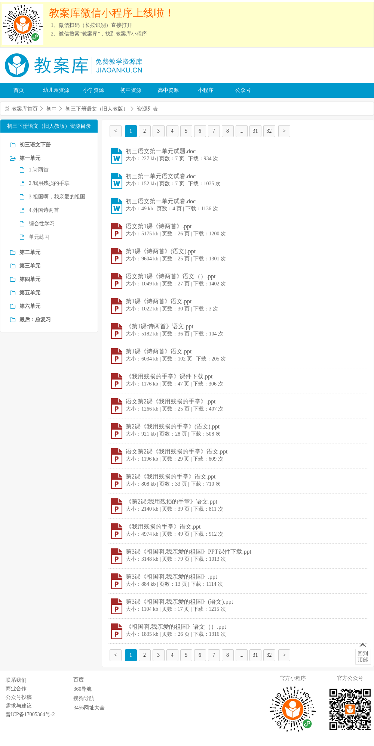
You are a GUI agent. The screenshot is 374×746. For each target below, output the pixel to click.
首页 (18, 90)
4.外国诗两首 (44, 210)
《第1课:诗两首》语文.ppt (159, 326)
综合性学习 (42, 223)
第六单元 (29, 306)
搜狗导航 (83, 698)
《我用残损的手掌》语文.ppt (163, 526)
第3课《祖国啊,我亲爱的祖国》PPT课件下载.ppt (188, 551)
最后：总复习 (35, 319)
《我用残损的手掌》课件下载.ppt (169, 376)
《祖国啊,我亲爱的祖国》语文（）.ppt (176, 626)
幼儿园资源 (56, 90)
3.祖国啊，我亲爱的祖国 (57, 196)
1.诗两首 (39, 170)
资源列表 (147, 109)
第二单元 (29, 252)
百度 (78, 679)
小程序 (206, 90)
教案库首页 (25, 109)
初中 (51, 109)
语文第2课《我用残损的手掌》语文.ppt (176, 451)
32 (269, 131)
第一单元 (29, 158)
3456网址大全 (89, 708)
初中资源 (130, 90)
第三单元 (29, 266)
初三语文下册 (35, 145)
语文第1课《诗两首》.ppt (158, 226)
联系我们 (16, 680)
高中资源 (168, 90)
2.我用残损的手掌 (49, 183)
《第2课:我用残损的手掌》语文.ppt (171, 501)
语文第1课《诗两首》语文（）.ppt (170, 276)
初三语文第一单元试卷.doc (161, 201)
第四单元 (29, 279)
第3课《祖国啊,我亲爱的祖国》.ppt (171, 576)
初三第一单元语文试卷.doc (161, 176)
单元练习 (39, 237)
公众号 (243, 90)
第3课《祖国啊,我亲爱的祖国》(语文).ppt (179, 601)
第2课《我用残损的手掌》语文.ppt (170, 476)
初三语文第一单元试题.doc (161, 151)
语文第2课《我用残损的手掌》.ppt (170, 401)
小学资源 (93, 90)
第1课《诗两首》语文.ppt (158, 301)
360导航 (82, 689)
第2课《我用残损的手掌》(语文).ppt (173, 426)
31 (255, 131)
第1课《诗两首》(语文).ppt (161, 251)
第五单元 (29, 292)
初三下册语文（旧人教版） (96, 109)
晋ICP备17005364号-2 (30, 714)
